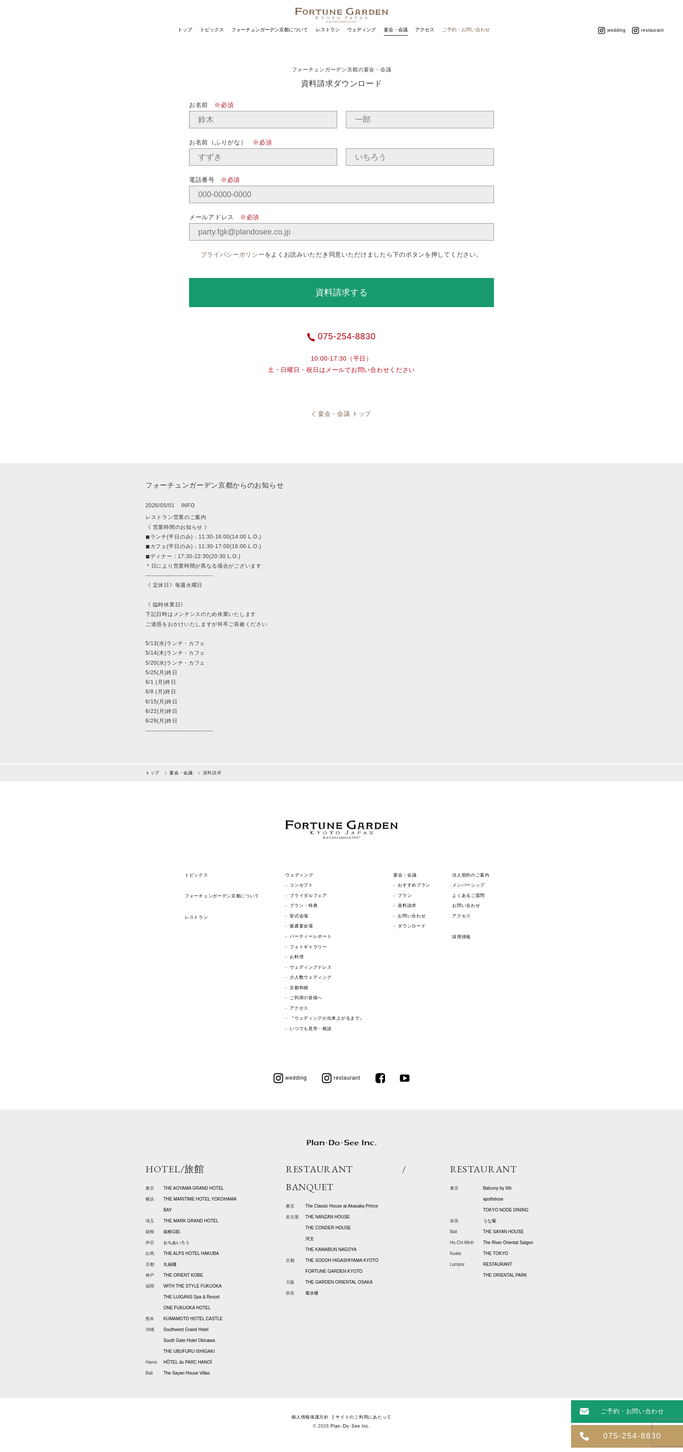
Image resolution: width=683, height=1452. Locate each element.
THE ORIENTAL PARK (505, 1275)
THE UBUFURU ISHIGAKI (189, 1351)
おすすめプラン (414, 885)
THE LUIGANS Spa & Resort (191, 1297)
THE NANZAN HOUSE (327, 1216)
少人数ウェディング (310, 977)
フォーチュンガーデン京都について (269, 42)
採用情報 (461, 936)
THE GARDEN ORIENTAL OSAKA (338, 1282)
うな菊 (489, 1220)
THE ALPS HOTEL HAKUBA (191, 1253)
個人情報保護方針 (310, 1417)
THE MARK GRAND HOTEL (191, 1220)
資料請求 (407, 905)
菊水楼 (311, 1293)
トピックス (212, 42)
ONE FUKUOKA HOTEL (186, 1307)
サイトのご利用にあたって (363, 1417)
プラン (405, 895)
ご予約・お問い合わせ (466, 42)
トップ (185, 42)
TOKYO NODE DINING (505, 1210)
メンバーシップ (468, 885)
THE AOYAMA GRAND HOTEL (193, 1188)
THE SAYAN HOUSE (503, 1231)
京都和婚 (299, 987)
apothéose (493, 1199)
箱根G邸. (172, 1231)
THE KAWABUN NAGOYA (330, 1249)
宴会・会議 (396, 42)
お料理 (297, 956)
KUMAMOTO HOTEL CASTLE (193, 1318)
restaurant (648, 42)
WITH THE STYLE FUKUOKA (192, 1286)
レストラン (328, 42)
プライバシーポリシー (233, 254)
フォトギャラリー (308, 946)
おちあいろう (176, 1242)
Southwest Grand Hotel (185, 1329)
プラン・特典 (304, 905)
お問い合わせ (412, 915)
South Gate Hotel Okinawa (189, 1340)
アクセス (424, 42)
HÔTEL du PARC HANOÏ (187, 1362)
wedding (612, 42)
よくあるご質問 (468, 895)
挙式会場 (299, 915)
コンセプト (301, 885)
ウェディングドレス (310, 967)
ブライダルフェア (308, 895)
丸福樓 (169, 1264)
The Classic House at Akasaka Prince (341, 1206)
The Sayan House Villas (186, 1373)
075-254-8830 (341, 336)
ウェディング (361, 42)
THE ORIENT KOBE (183, 1275)
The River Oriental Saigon (508, 1242)
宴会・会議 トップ (344, 413)
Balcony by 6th (497, 1188)
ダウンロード (412, 925)
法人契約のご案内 (471, 875)
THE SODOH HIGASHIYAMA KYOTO (342, 1260)
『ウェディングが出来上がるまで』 (327, 1018)
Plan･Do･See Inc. (350, 1426)
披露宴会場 (301, 925)
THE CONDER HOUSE (328, 1227)
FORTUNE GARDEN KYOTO (333, 1271)
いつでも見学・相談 (310, 1028)
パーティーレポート (310, 936)
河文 (309, 1238)
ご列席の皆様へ (306, 997)
